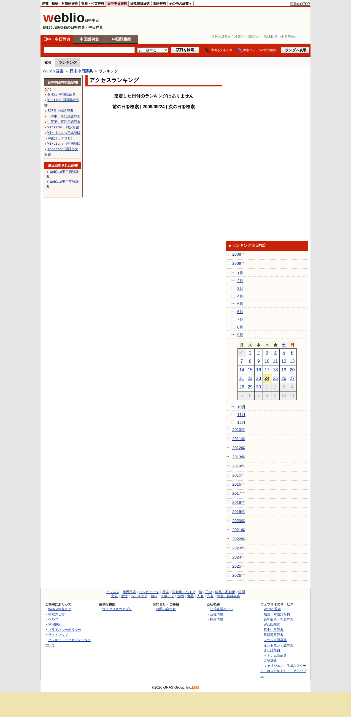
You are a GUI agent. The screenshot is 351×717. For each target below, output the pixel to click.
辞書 (45, 3)
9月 (240, 335)
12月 (241, 422)
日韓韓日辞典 (140, 3)
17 (266, 369)
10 (266, 361)
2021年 (238, 530)
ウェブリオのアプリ (117, 609)
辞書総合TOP (300, 4)
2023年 (238, 548)
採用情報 (216, 619)
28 (241, 387)
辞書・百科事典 (228, 596)
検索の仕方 (56, 614)
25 (275, 378)
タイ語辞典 (272, 650)
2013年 (238, 457)
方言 (210, 596)
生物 (180, 596)
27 (292, 378)
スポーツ (167, 596)
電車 (165, 592)
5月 (240, 304)
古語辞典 (159, 3)
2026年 (238, 575)
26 (283, 378)
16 (258, 369)
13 (292, 361)
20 (292, 369)
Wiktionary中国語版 (63, 143)
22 (250, 378)
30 (258, 387)
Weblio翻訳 (272, 624)
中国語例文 (89, 39)
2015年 (238, 475)
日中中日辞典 (117, 3)
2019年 (238, 511)
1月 (240, 273)
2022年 (238, 539)
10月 (241, 407)
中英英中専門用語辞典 (63, 121)
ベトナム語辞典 (275, 655)
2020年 (238, 520)
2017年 (238, 493)
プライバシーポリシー (64, 629)
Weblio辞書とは (59, 609)
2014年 (238, 466)
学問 (241, 592)
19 (283, 369)
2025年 (238, 566)
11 (275, 361)
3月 (240, 288)
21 (241, 378)
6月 (240, 311)
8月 (240, 327)
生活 (124, 596)
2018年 (238, 502)
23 (258, 378)
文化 (114, 596)
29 (250, 387)
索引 (48, 62)
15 (250, 369)
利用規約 (54, 624)
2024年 (238, 557)
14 (241, 369)
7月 (240, 319)
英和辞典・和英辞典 (278, 619)
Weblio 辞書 (53, 71)
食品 (190, 596)
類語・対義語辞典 (65, 3)
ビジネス (112, 592)
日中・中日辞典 (56, 39)
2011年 (238, 438)
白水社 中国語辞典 (61, 94)
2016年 (238, 484)
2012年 (238, 448)
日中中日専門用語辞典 (63, 116)
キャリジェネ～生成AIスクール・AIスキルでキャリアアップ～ (283, 671)
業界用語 (129, 592)
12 (283, 361)
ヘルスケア (139, 596)
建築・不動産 (225, 592)
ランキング (68, 62)
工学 (208, 592)
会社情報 (216, 614)
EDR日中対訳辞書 (60, 110)
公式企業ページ (221, 609)
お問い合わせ (166, 609)
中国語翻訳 (121, 39)
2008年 (238, 254)
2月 (240, 281)
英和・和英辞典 (92, 3)
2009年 (238, 263)
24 (266, 378)
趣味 (154, 596)
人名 (200, 596)
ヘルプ (53, 619)
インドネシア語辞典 (278, 645)
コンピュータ (149, 592)
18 (275, 369)
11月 (241, 414)
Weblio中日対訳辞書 (63, 127)
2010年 (238, 429)
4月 (240, 296)
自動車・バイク (183, 592)
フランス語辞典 (275, 640)
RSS (196, 687)
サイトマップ (58, 634)
